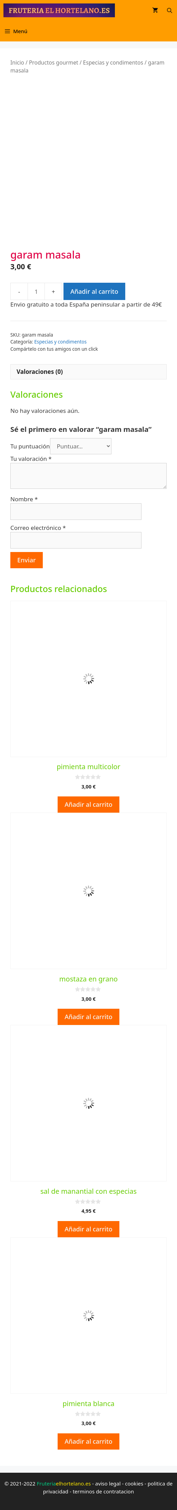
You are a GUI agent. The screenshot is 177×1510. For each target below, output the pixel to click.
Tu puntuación (30, 446)
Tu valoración (31, 459)
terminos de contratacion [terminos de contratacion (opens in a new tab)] (103, 1491)
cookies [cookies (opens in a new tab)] (134, 1483)
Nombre (24, 499)
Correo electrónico (38, 528)
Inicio (17, 62)
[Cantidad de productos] (36, 291)
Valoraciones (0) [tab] (40, 372)
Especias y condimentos (113, 62)
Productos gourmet (53, 62)
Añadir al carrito (94, 291)
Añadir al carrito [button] (88, 804)
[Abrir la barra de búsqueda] (169, 10)
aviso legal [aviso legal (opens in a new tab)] (108, 1483)
